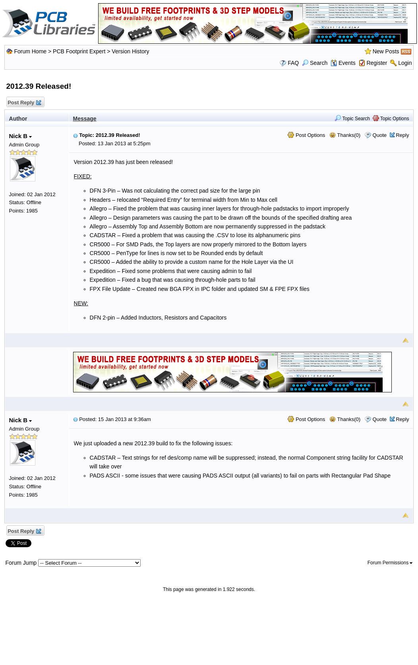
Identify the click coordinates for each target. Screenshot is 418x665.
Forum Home (30, 51)
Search (314, 63)
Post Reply (24, 102)
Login (405, 63)
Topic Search (352, 118)
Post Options (306, 135)
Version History (130, 51)
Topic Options (391, 118)
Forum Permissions (390, 563)
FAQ (293, 63)
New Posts (386, 51)
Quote (380, 135)
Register (376, 63)
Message (85, 118)
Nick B (20, 136)
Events (343, 63)
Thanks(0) (344, 135)
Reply (402, 135)
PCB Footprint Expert (79, 51)
